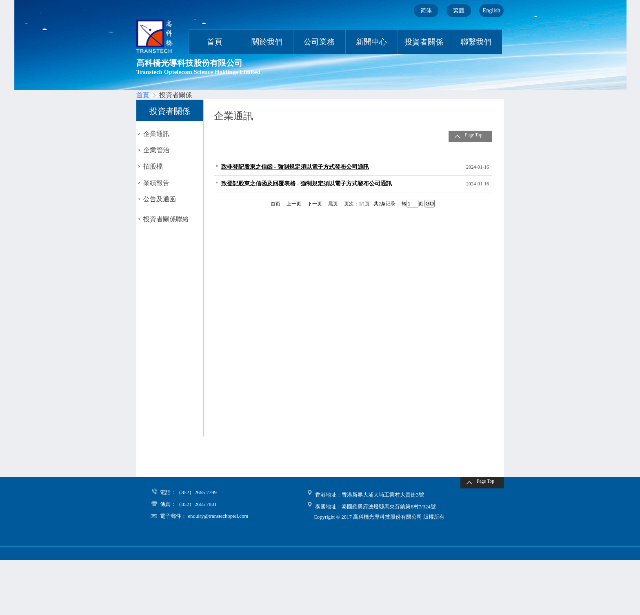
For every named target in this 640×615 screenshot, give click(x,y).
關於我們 (266, 42)
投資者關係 (423, 42)
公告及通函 (159, 199)
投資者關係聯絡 (166, 219)
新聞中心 (371, 42)
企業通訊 (156, 133)
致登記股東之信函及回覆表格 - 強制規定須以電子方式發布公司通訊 (306, 183)
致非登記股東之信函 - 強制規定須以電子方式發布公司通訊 (295, 167)
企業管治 (156, 150)
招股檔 (153, 166)
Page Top (473, 134)
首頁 (214, 42)
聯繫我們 (475, 42)
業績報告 (156, 182)
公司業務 (319, 42)
